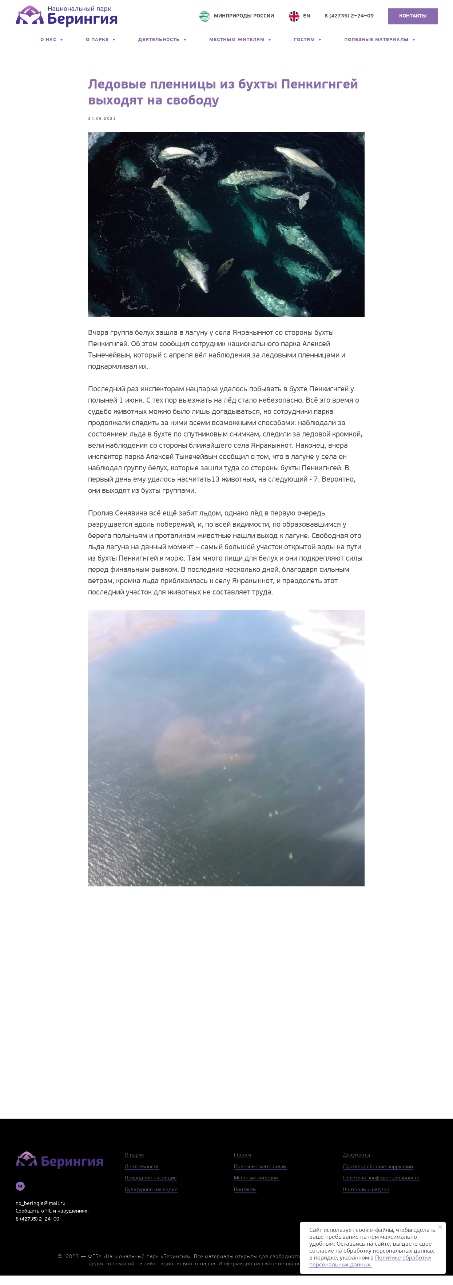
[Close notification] (440, 1227)
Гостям (305, 39)
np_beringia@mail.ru (40, 1213)
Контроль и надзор (366, 1199)
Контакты (245, 1199)
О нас (49, 39)
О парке (98, 39)
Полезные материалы (377, 39)
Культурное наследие (151, 1199)
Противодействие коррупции (378, 1176)
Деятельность (160, 39)
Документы (356, 1164)
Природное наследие (151, 1188)
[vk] (20, 1195)
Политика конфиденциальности (381, 1188)
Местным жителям (237, 39)
